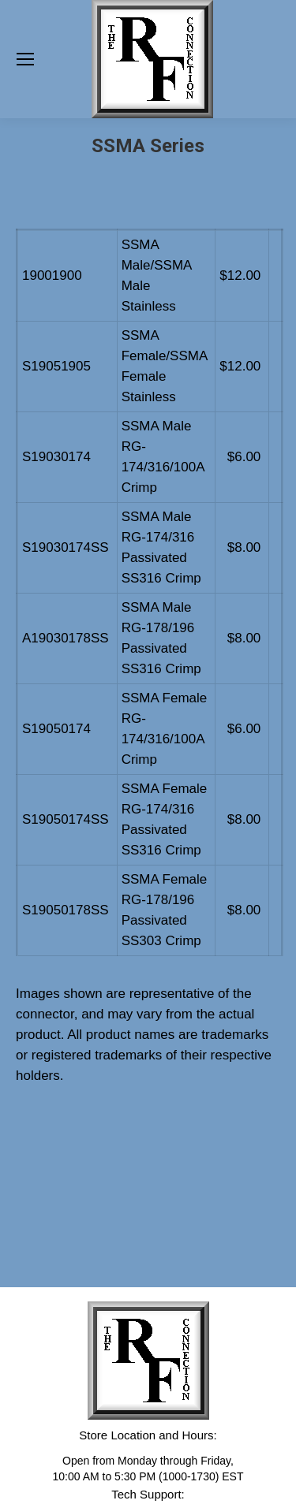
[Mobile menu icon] (25, 59)
